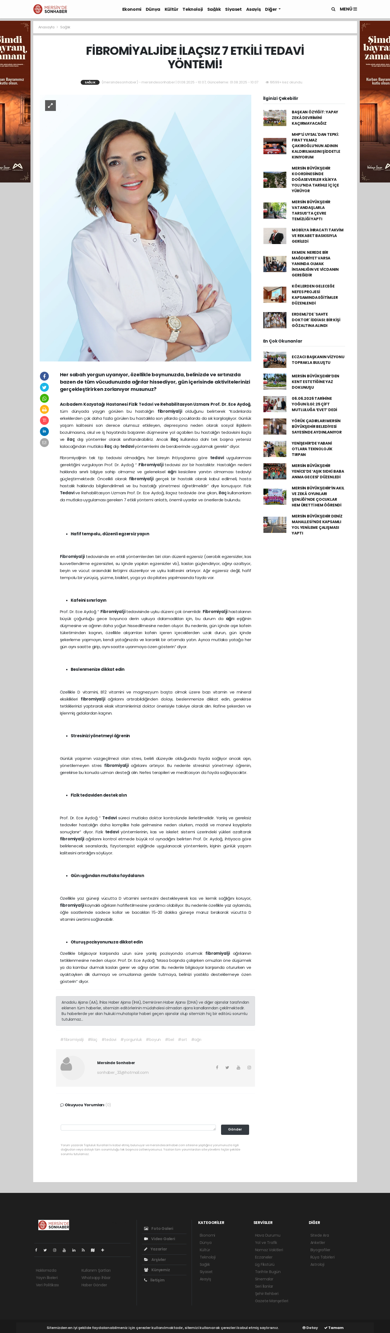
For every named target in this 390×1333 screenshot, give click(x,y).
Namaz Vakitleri (269, 1250)
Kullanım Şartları (96, 1270)
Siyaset (233, 9)
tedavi (127, 446)
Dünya (153, 9)
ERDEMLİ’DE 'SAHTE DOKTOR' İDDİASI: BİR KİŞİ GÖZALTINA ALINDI (316, 320)
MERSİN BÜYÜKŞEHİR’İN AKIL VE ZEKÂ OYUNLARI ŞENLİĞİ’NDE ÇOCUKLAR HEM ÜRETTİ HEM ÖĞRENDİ (318, 496)
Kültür (171, 9)
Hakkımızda (46, 1270)
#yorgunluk (131, 1039)
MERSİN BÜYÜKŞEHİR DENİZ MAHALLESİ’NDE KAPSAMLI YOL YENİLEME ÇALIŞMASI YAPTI (317, 524)
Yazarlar (155, 1249)
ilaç (72, 439)
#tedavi (109, 1039)
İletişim (154, 1280)
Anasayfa (46, 27)
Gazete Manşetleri (272, 1301)
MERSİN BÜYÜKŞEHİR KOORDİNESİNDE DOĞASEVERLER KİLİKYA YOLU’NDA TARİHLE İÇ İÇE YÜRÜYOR (315, 179)
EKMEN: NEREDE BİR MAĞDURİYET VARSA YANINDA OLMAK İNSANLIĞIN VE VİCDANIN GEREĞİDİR (315, 264)
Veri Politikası (47, 1285)
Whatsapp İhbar (96, 1277)
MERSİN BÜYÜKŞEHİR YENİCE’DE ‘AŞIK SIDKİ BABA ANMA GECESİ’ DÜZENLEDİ (318, 471)
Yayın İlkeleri (47, 1277)
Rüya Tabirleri (322, 1257)
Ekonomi (131, 9)
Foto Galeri (159, 1228)
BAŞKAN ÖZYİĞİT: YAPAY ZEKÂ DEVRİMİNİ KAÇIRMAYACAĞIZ (315, 117)
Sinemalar (264, 1279)
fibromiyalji (171, 411)
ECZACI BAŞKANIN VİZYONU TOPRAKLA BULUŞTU (318, 359)
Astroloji (317, 1264)
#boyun (153, 1039)
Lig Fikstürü (265, 1264)
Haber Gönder (94, 1285)
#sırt (182, 1039)
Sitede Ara (319, 1235)
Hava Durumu (267, 1235)
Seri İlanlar (264, 1286)
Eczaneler (264, 1257)
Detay (310, 1327)
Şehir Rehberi (267, 1293)
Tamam (334, 1327)
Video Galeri (159, 1238)
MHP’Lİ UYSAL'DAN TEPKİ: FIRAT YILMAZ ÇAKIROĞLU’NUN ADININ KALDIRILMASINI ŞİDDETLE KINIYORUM (316, 146)
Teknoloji (192, 9)
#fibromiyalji (72, 1039)
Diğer (271, 9)
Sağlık (214, 9)
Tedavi (146, 404)
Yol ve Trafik (266, 1242)
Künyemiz (157, 1270)
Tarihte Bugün (268, 1271)
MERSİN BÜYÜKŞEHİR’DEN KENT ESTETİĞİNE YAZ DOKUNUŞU (315, 381)
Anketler (317, 1242)
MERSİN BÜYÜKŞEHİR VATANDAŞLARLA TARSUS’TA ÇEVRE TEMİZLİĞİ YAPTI (311, 210)
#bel (169, 1039)
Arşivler (155, 1259)
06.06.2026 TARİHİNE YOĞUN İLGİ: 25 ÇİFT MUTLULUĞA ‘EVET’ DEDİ (314, 404)
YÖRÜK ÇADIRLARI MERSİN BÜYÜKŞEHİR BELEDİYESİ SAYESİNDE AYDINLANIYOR (317, 426)
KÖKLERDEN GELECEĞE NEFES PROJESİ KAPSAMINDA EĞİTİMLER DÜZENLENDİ (315, 294)
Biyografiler (320, 1250)
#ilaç (92, 1039)
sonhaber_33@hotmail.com (123, 1072)
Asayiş (253, 9)
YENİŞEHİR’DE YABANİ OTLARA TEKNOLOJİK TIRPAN (312, 449)
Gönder (235, 1129)
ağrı (173, 472)
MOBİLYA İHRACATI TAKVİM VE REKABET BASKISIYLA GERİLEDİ (318, 235)
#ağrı (196, 1039)
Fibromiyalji (151, 465)
